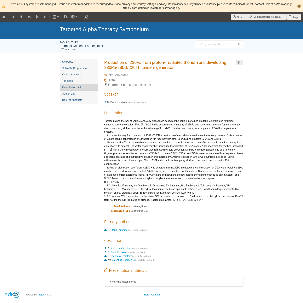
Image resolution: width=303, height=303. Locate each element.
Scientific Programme (74, 68)
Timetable (67, 80)
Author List (68, 93)
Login (296, 17)
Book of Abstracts (72, 99)
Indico (41, 294)
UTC (239, 17)
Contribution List (71, 87)
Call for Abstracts (72, 74)
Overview (67, 61)
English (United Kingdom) (268, 17)
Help (146, 294)
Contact (155, 294)
